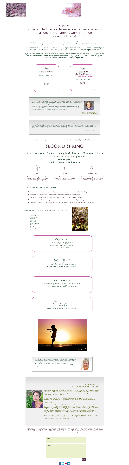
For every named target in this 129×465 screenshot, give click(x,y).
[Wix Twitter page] (63, 463)
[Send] (84, 459)
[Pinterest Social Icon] (66, 463)
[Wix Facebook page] (60, 463)
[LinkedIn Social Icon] (68, 463)
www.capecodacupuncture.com (89, 113)
